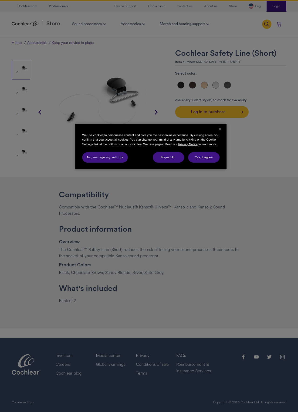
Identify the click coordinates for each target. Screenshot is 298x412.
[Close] (220, 129)
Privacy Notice (187, 144)
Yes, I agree (204, 157)
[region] (151, 146)
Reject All (168, 157)
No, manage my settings (105, 157)
